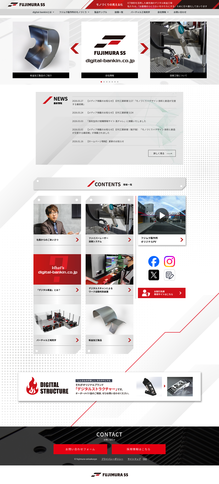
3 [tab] (106, 81)
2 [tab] (104, 81)
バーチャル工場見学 (140, 12)
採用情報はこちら (139, 449)
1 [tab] (101, 81)
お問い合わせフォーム (80, 449)
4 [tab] (109, 81)
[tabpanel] (41, 50)
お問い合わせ (180, 12)
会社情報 (162, 12)
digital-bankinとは (42, 12)
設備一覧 (119, 12)
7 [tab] (117, 81)
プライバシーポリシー (112, 458)
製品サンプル (100, 12)
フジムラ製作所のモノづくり (73, 12)
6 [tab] (115, 81)
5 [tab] (112, 81)
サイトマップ (134, 458)
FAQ (145, 458)
